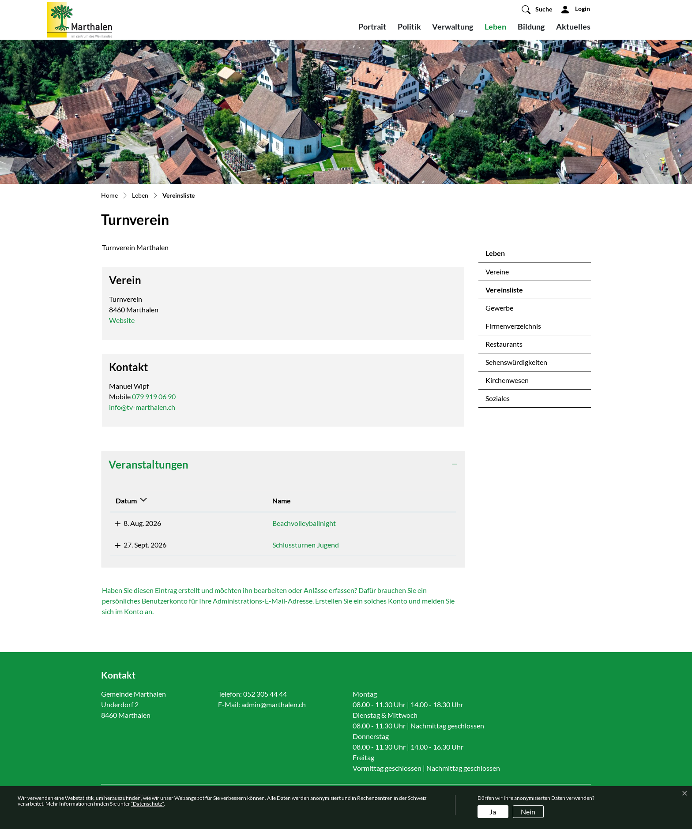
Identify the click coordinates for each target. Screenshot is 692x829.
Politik (409, 26)
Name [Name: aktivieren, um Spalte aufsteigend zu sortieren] (223, 500)
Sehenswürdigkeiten (516, 362)
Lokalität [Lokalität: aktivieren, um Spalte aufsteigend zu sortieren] (365, 500)
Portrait (372, 26)
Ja (492, 811)
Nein (528, 811)
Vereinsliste (508, 292)
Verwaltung (452, 26)
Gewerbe (499, 308)
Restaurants (504, 344)
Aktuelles (573, 26)
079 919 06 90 (154, 396)
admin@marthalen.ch (273, 704)
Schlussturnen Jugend (247, 544)
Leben (495, 26)
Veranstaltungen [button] (148, 464)
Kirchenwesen (507, 380)
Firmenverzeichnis (513, 326)
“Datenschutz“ (147, 803)
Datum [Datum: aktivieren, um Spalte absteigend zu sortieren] (126, 500)
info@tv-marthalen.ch (142, 407)
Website (126, 320)
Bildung (531, 26)
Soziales (497, 398)
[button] (537, 9)
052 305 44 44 (265, 694)
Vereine (497, 271)
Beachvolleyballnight (246, 523)
